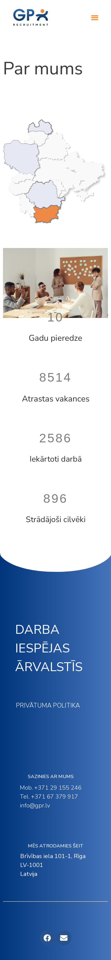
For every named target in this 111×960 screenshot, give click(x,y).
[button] (95, 17)
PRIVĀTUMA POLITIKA (48, 705)
